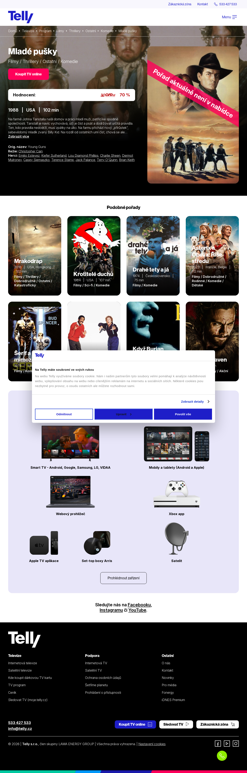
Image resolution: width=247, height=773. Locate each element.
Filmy (60, 31)
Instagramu (111, 610)
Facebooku (139, 604)
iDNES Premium (173, 700)
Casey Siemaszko (36, 160)
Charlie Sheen (110, 155)
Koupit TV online (28, 74)
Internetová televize (22, 663)
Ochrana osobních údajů (103, 678)
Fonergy (168, 692)
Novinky (168, 678)
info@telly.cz (20, 728)
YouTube (137, 610)
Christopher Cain (31, 151)
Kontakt (202, 4)
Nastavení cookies (152, 744)
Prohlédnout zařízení (123, 578)
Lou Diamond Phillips (83, 155)
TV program (17, 685)
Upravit (123, 414)
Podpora (92, 655)
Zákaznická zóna (179, 4)
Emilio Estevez (29, 155)
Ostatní (90, 31)
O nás (166, 663)
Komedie (107, 31)
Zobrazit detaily (192, 401)
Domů (12, 31)
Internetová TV (96, 663)
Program (45, 31)
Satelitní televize (20, 670)
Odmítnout (64, 414)
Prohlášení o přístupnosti (103, 692)
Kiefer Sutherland (54, 155)
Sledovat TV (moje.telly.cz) (28, 700)
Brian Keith (127, 160)
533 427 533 (19, 723)
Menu (229, 17)
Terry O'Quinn (107, 160)
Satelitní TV (93, 670)
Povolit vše (183, 414)
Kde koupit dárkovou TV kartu (30, 678)
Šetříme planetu (96, 685)
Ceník (12, 692)
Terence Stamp (62, 160)
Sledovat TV (176, 724)
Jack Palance (85, 160)
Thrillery (75, 31)
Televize (28, 31)
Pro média (169, 685)
